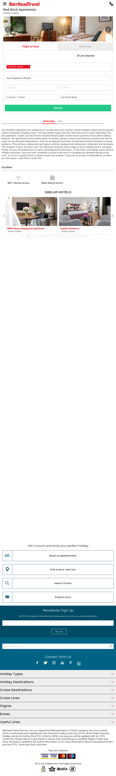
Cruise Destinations (57, 690)
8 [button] (50, 237)
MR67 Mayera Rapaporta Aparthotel (25, 228)
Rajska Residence (70, 228)
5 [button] (40, 237)
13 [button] (66, 237)
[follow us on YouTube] (62, 664)
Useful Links (57, 722)
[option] (31, 215)
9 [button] (53, 237)
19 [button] (84, 237)
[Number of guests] (31, 97)
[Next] (112, 215)
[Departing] (31, 87)
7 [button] (47, 237)
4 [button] (37, 237)
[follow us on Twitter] (45, 664)
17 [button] (78, 237)
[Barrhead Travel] (58, 4)
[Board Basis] (85, 97)
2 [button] (31, 237)
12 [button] (62, 237)
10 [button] (56, 237)
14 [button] (69, 237)
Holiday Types (57, 674)
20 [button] (88, 237)
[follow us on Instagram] (54, 664)
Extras (57, 714)
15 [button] (72, 237)
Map (65, 121)
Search (58, 108)
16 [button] (75, 237)
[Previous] (4, 215)
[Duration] (85, 87)
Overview (53, 121)
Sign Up (58, 631)
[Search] (111, 646)
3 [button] (34, 237)
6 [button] (43, 237)
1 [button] (28, 237)
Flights (57, 706)
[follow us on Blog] (79, 664)
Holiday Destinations (57, 682)
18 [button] (81, 237)
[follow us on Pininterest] (70, 664)
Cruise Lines (57, 698)
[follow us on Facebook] (37, 664)
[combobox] (58, 67)
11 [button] (59, 237)
